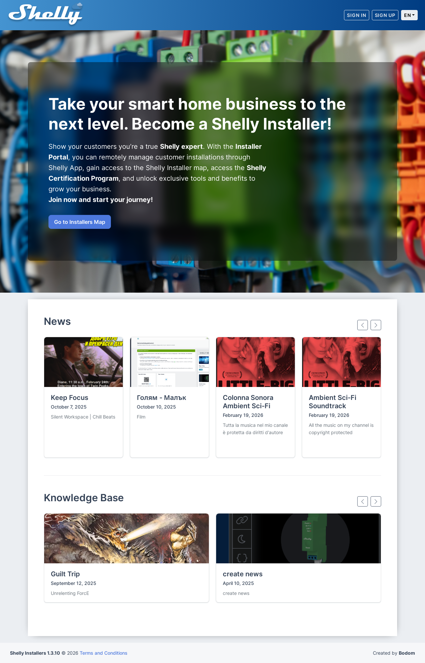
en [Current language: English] (407, 15)
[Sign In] (356, 15)
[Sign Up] (385, 15)
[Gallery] (212, 397)
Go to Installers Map (79, 222)
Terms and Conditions (104, 653)
